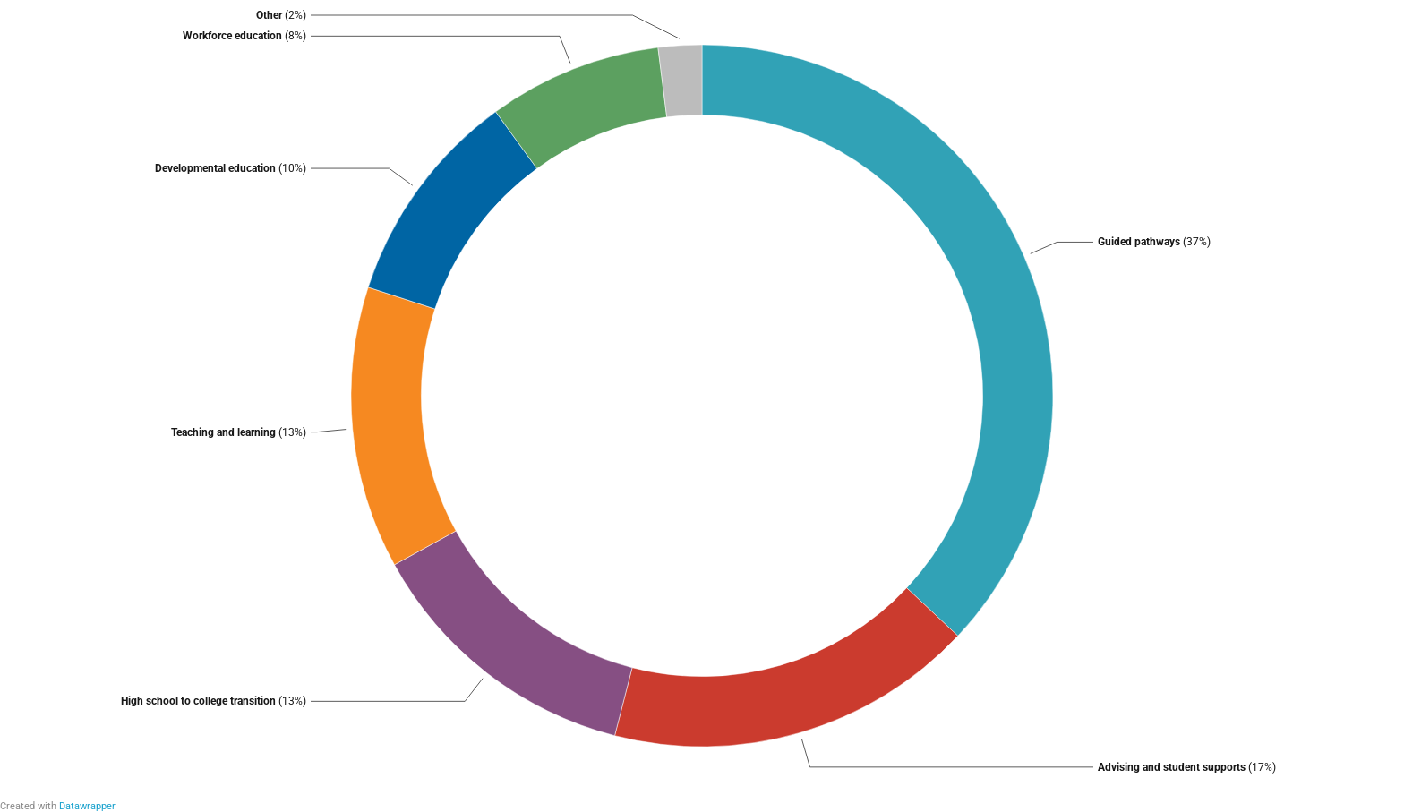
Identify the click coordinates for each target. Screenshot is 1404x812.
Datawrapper (87, 806)
